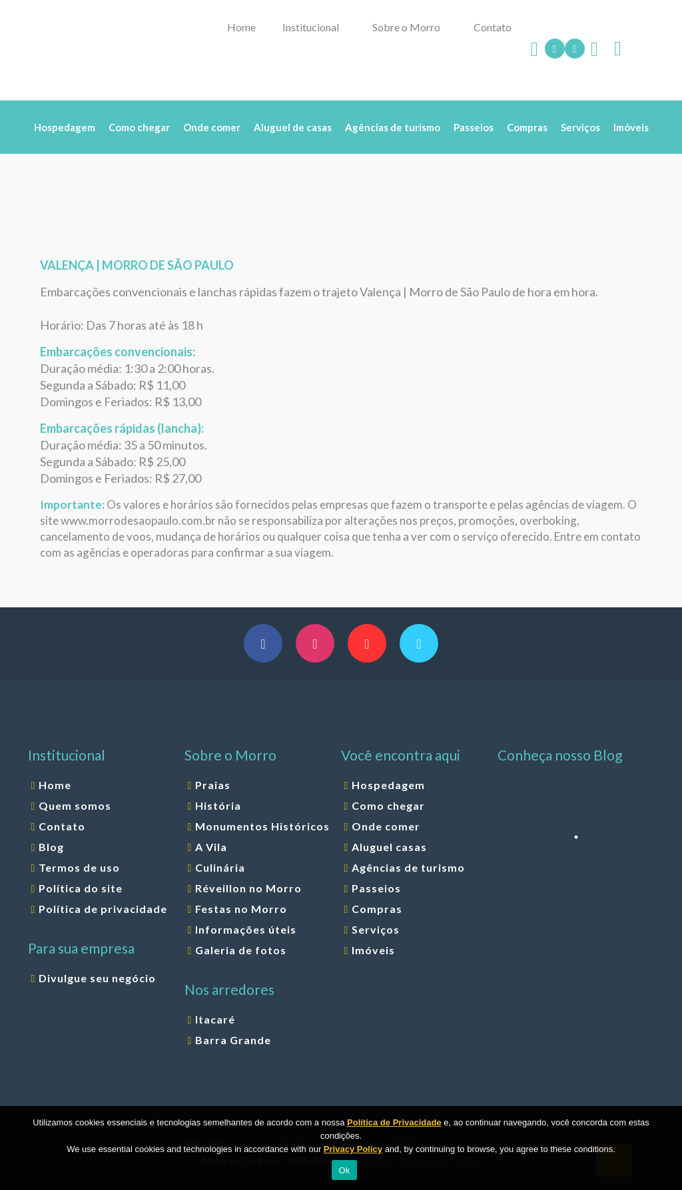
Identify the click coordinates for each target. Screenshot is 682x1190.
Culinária (220, 867)
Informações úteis (245, 929)
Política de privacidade (103, 908)
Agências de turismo (408, 867)
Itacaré (215, 1019)
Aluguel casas (389, 846)
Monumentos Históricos (262, 826)
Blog (51, 846)
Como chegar (388, 805)
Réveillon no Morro (248, 888)
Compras (377, 908)
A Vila (211, 846)
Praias (212, 784)
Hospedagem (388, 784)
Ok (344, 1170)
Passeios (376, 888)
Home (55, 784)
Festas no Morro (241, 908)
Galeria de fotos (240, 950)
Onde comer (386, 826)
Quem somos (75, 805)
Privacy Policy (353, 1149)
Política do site (81, 888)
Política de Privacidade (394, 1122)
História (218, 805)
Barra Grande (233, 1040)
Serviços (376, 929)
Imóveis (373, 950)
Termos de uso (79, 867)
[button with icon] (263, 643)
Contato (62, 826)
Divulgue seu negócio (97, 978)
